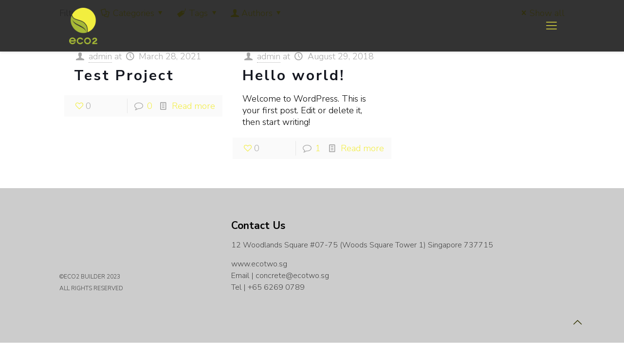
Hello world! (293, 76)
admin (100, 56)
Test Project (124, 76)
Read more (193, 106)
